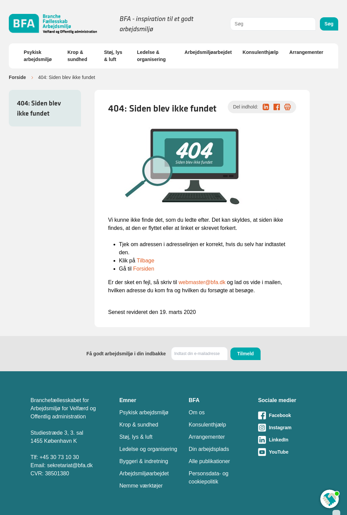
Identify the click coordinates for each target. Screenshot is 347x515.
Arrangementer (306, 52)
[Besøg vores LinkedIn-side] (287, 440)
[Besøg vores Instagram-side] (287, 427)
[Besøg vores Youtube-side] (287, 452)
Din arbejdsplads (209, 449)
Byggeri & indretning (143, 461)
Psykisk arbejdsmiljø (38, 55)
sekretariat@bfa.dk (70, 465)
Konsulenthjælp (261, 52)
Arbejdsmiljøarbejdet (208, 52)
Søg (329, 23)
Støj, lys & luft (113, 55)
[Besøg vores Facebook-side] (287, 415)
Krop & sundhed (77, 55)
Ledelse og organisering (148, 449)
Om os (197, 412)
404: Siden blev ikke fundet (39, 108)
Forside (17, 77)
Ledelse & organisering (151, 55)
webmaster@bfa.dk (202, 282)
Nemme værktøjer (141, 486)
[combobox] (272, 24)
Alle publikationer (209, 461)
